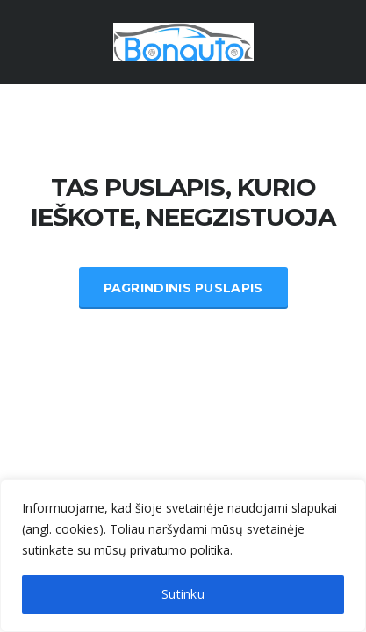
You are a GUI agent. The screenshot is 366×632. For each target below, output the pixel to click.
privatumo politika (181, 550)
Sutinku (183, 593)
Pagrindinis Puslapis (183, 288)
